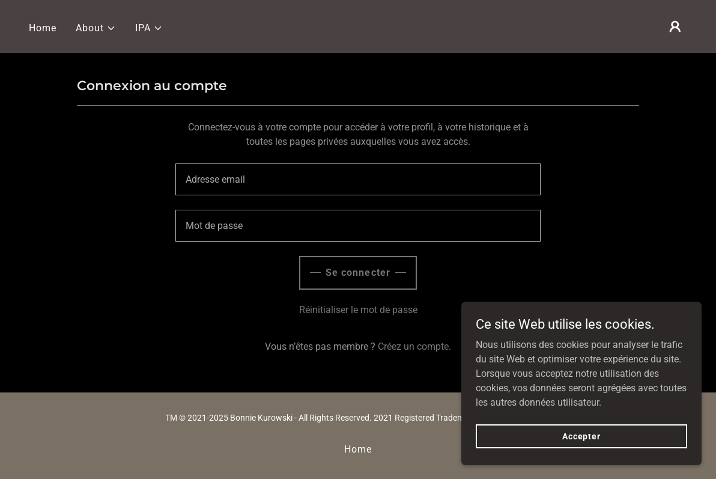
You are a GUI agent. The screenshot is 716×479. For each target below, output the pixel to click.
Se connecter (358, 272)
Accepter (581, 436)
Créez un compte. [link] (414, 346)
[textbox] (358, 179)
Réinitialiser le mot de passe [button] (358, 310)
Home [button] (358, 449)
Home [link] (42, 28)
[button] (96, 28)
